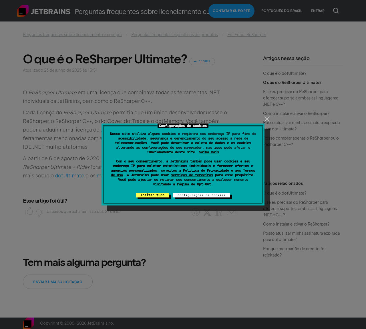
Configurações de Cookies (202, 195)
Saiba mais (209, 152)
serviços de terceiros (192, 175)
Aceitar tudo (152, 195)
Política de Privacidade (206, 170)
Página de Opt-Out (194, 184)
